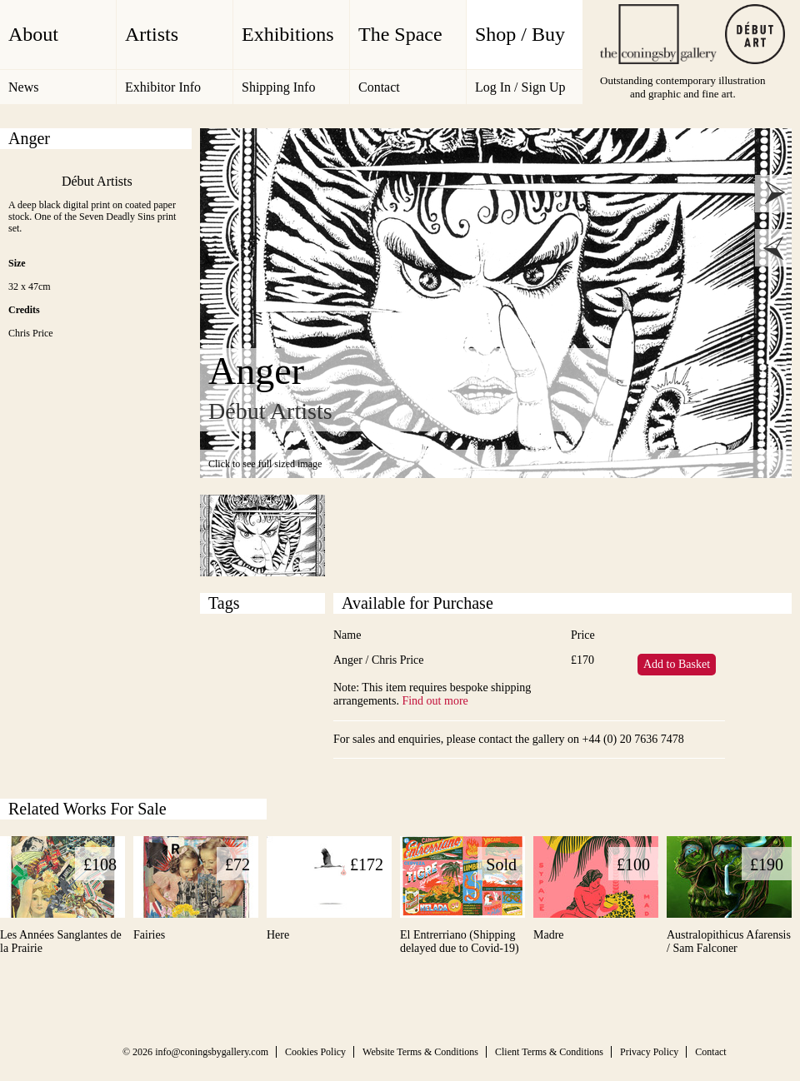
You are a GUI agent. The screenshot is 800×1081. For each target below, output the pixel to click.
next (773, 193)
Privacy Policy (649, 1052)
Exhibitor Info (163, 87)
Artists (151, 34)
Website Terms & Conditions (420, 1052)
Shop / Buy (520, 34)
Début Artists (97, 181)
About (33, 34)
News (23, 87)
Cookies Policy (315, 1052)
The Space (400, 34)
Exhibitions (288, 34)
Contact (379, 87)
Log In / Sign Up (520, 87)
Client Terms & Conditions (549, 1052)
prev (773, 248)
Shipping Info (278, 87)
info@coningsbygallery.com (211, 1052)
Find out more (435, 701)
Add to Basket (676, 664)
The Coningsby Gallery (658, 34)
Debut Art (755, 34)
